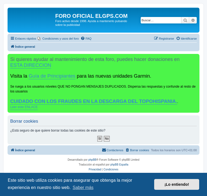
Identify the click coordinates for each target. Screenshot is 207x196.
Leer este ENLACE (24, 107)
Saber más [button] (83, 187)
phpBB (92, 159)
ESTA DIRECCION (30, 65)
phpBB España (119, 164)
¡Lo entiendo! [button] (176, 184)
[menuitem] (58, 38)
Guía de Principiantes (52, 76)
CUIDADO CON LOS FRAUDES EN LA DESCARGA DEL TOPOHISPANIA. (93, 101)
